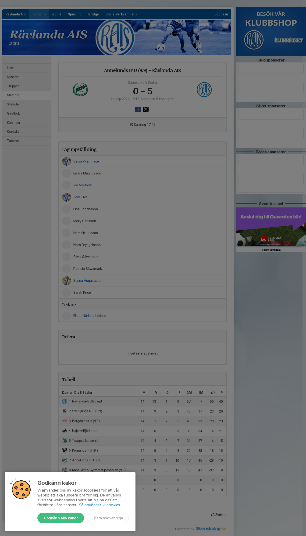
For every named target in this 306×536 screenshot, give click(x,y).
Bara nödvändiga (108, 518)
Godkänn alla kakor (61, 518)
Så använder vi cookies (99, 505)
